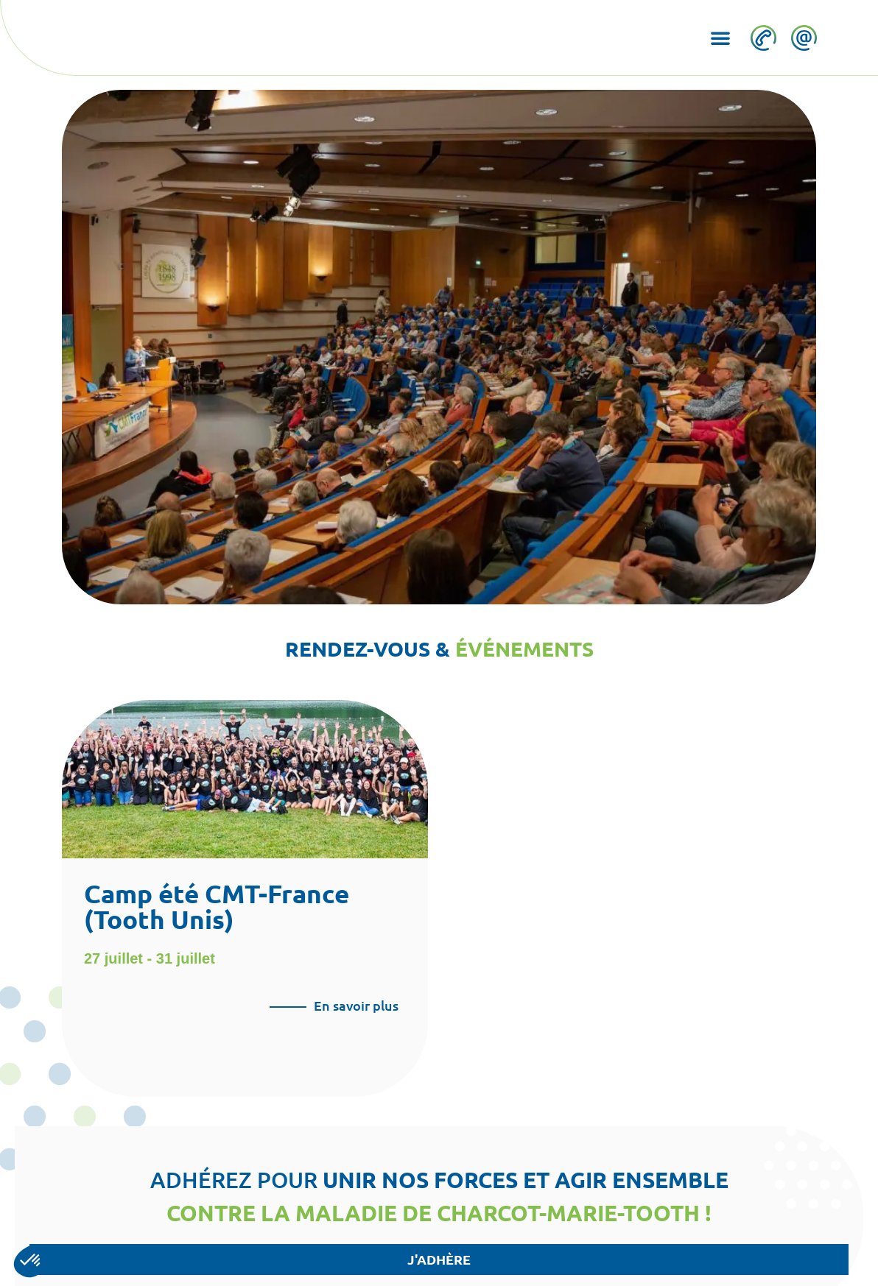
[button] (719, 37)
